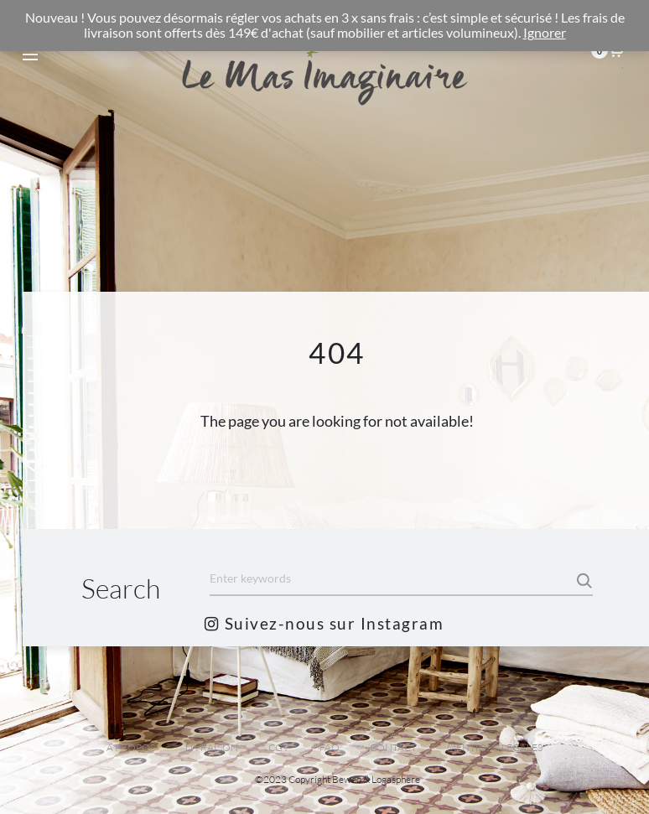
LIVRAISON (211, 747)
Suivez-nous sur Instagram (324, 623)
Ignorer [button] (544, 32)
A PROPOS (130, 747)
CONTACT (393, 747)
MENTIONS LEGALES (495, 747)
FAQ (329, 747)
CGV (278, 747)
